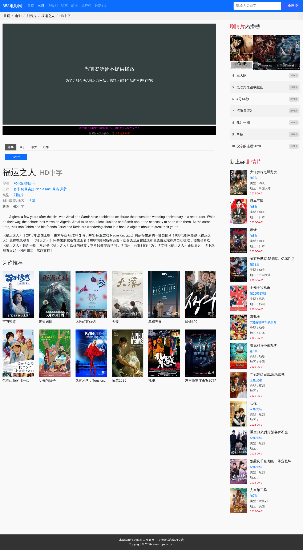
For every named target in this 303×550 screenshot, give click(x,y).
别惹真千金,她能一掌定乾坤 (270, 461)
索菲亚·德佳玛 (24, 183)
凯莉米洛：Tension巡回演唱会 (91, 381)
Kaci (48, 189)
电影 (40, 6)
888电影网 (12, 5)
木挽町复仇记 (86, 322)
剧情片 (31, 16)
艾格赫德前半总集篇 (263, 322)
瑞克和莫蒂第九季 (263, 345)
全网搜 (293, 6)
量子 (22, 147)
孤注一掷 (243, 123)
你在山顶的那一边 (16, 381)
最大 (34, 147)
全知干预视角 (260, 288)
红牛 (46, 147)
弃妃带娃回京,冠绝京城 (267, 374)
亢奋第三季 (258, 490)
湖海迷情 (45, 322)
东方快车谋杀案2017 (200, 381)
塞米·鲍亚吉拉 (24, 189)
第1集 (254, 351)
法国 (31, 201)
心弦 (253, 403)
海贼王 (255, 317)
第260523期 (258, 293)
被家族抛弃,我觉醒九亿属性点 (272, 259)
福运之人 (48, 16)
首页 (30, 6)
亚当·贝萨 (59, 189)
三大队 (242, 75)
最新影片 (101, 6)
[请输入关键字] (257, 6)
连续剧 (53, 6)
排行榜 (86, 6)
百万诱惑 (9, 322)
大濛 (115, 322)
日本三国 (256, 201)
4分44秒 (243, 99)
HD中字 (16, 156)
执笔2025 (119, 381)
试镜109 (191, 322)
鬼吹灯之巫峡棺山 (250, 87)
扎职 (151, 381)
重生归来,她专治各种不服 (269, 432)
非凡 (10, 147)
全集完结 (256, 380)
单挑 (240, 134)
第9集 (254, 177)
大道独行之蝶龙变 (263, 172)
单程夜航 (155, 322)
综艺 (64, 6)
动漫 (74, 6)
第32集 (254, 264)
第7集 (254, 495)
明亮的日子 (47, 381)
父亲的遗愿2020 (249, 146)
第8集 (254, 206)
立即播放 (293, 75)
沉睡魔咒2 (244, 111)
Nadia (39, 189)
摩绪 (253, 230)
